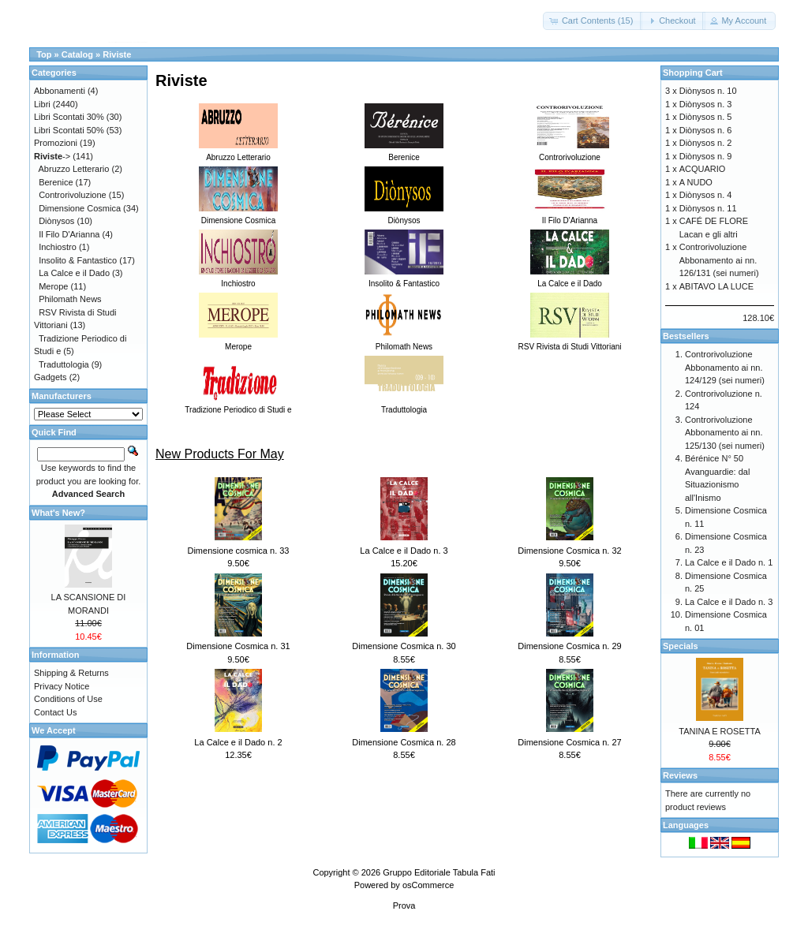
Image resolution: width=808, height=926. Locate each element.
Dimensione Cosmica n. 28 (403, 742)
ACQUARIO (702, 169)
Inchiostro (58, 247)
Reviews (680, 775)
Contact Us (55, 712)
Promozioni (55, 142)
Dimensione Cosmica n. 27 (569, 742)
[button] (593, 21)
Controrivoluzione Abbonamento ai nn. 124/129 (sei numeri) (725, 367)
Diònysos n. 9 (705, 156)
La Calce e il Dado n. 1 (728, 562)
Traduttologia (64, 364)
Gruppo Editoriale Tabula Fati (439, 872)
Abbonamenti (59, 90)
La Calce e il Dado (74, 273)
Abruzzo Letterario (74, 169)
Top (43, 54)
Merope (53, 286)
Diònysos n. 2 (705, 142)
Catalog (77, 54)
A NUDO (696, 182)
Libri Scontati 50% (69, 130)
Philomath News (70, 299)
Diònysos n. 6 (705, 130)
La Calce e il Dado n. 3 (403, 550)
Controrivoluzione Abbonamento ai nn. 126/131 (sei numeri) (719, 260)
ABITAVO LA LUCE (716, 286)
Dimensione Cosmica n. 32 (569, 550)
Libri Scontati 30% (69, 116)
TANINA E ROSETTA (720, 731)
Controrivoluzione (73, 195)
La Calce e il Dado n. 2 (238, 742)
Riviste (117, 54)
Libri (42, 104)
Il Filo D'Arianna (69, 234)
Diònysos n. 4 (705, 195)
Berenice (56, 182)
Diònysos (56, 221)
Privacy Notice (61, 686)
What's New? (58, 512)
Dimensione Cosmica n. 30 (403, 646)
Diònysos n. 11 (708, 208)
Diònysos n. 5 (705, 116)
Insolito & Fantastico (78, 260)
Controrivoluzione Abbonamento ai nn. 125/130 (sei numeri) (725, 432)
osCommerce (428, 885)
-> (52, 156)
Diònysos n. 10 (708, 90)
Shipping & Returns (71, 673)
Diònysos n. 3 (705, 104)
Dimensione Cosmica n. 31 (238, 646)
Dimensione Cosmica (80, 208)
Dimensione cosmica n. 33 (238, 550)
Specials (680, 646)
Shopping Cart (693, 72)
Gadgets (50, 377)
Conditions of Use (68, 699)
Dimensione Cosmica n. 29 (569, 646)
